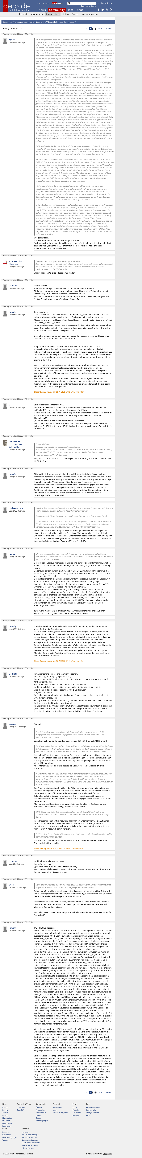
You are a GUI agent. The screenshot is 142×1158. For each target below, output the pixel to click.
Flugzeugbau (7, 1118)
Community (57, 10)
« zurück (100, 28)
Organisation (7, 1123)
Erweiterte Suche (88, 6)
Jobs (71, 10)
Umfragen (76, 1115)
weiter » (109, 28)
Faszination (6, 1126)
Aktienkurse (77, 1113)
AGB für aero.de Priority (31, 1143)
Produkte (5, 1132)
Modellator (16, 264)
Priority (5, 1110)
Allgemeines (37, 14)
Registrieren (106, 3)
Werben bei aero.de (29, 1137)
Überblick (22, 14)
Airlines (5, 1113)
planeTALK (21, 1107)
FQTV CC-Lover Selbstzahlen (17, 445)
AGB (87, 1115)
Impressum (26, 1132)
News (42, 10)
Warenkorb (6, 1135)
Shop (80, 10)
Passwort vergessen (60, 1113)
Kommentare (52, 14)
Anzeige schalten (92, 1113)
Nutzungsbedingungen (30, 1140)
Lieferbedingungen (9, 1137)
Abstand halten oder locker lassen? (61, 22)
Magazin (75, 1110)
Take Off (20, 1110)
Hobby (65, 14)
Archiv (74, 1107)
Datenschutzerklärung (30, 1145)
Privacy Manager (28, 1148)
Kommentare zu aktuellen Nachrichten (30, 22)
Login (96, 3)
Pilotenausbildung (93, 1107)
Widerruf (5, 1140)
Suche (75, 14)
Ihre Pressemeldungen (30, 1135)
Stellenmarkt (91, 1110)
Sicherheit (6, 1121)
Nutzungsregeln (90, 14)
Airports (5, 1115)
